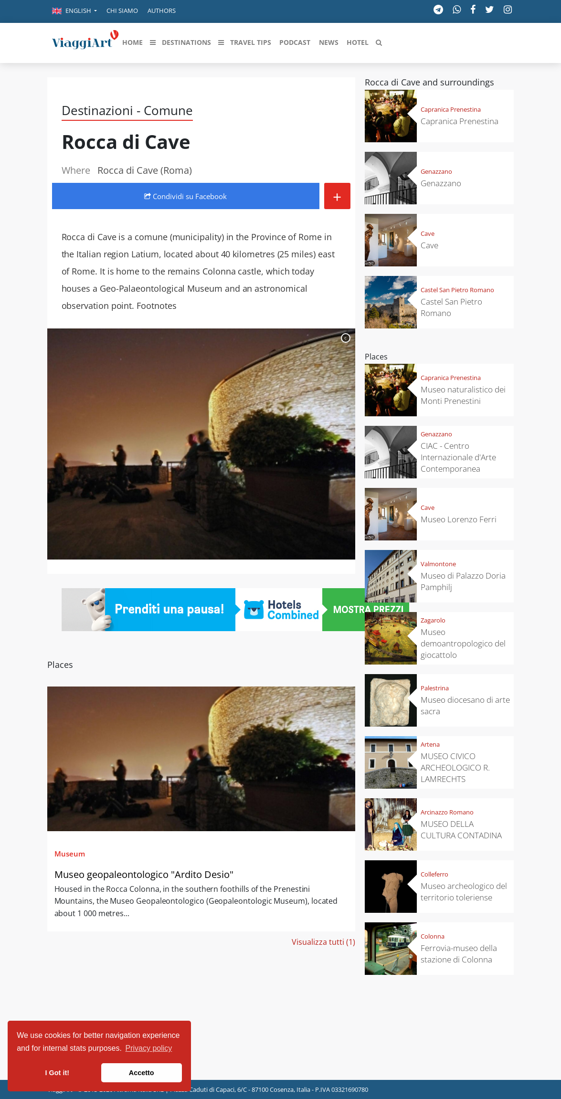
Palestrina (435, 688)
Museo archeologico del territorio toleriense (464, 891)
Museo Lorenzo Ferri (459, 519)
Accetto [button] (141, 1073)
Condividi (185, 196)
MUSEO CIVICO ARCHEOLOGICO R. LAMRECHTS (455, 767)
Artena (430, 744)
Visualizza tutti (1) (323, 942)
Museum (69, 853)
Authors (162, 10)
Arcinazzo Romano (447, 812)
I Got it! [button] (57, 1073)
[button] (74, 11)
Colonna (433, 936)
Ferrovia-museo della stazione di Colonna (459, 953)
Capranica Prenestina (451, 109)
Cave (427, 233)
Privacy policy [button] (149, 1048)
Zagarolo (433, 620)
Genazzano (436, 171)
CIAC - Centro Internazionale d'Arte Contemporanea (458, 457)
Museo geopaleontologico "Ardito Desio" (143, 874)
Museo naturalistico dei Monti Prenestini (463, 395)
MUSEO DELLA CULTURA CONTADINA (461, 829)
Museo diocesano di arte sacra (465, 705)
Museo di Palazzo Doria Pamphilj (463, 581)
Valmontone (438, 564)
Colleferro (434, 874)
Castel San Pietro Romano (457, 289)
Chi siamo (122, 10)
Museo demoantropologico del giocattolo (463, 643)
